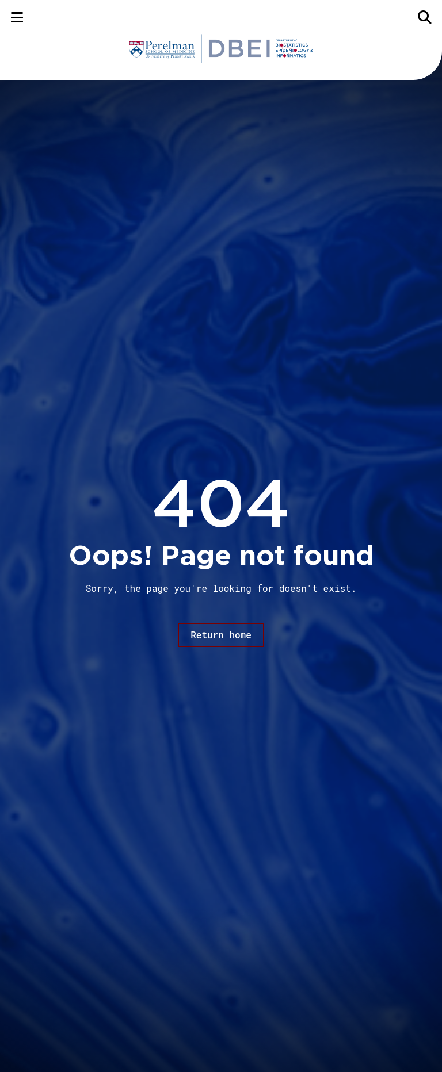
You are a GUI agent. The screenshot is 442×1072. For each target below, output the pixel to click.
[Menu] (17, 17)
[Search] (425, 17)
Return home (221, 635)
